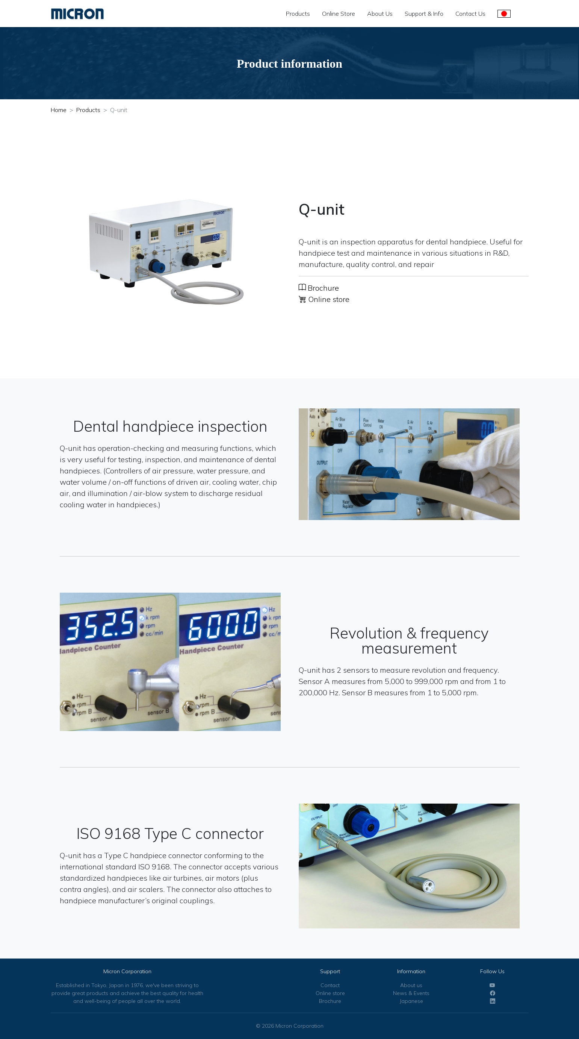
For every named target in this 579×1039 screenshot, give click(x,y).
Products (298, 13)
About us (411, 985)
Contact (330, 985)
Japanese (411, 1001)
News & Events (411, 993)
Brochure (319, 288)
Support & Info (424, 13)
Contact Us (470, 13)
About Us (380, 13)
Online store (324, 299)
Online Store (338, 13)
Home (59, 110)
